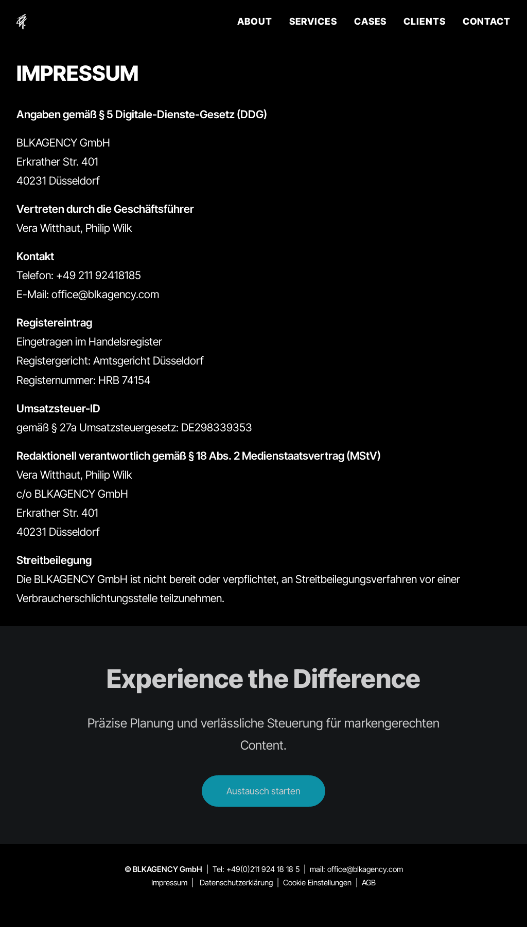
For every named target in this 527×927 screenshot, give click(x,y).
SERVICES (313, 21)
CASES (370, 21)
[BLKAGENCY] (21, 21)
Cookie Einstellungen (317, 882)
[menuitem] (258, 21)
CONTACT (487, 21)
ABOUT (254, 21)
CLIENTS (424, 21)
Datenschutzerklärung (236, 882)
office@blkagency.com (365, 869)
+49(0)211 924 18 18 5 (263, 869)
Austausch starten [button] (263, 791)
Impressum (169, 882)
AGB (369, 882)
